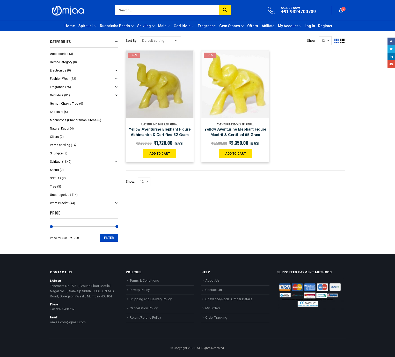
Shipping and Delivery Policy (151, 299)
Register (325, 26)
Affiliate (268, 26)
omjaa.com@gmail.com (68, 322)
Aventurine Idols (153, 124)
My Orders (213, 308)
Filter (109, 238)
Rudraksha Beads (115, 26)
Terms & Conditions (144, 280)
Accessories (59, 54)
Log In (310, 26)
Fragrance (207, 26)
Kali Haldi (56, 112)
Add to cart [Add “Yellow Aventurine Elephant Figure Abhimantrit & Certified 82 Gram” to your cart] (159, 153)
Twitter (391, 49)
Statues (55, 178)
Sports (54, 170)
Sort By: (131, 40)
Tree (53, 186)
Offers (252, 26)
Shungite (56, 153)
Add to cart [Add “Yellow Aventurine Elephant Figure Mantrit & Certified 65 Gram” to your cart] (235, 153)
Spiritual (85, 26)
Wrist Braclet (59, 203)
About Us (212, 280)
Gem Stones (229, 26)
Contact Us (213, 290)
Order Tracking (216, 317)
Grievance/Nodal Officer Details (228, 299)
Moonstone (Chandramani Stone (73, 120)
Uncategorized (60, 195)
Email (391, 64)
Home (69, 26)
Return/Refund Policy (145, 317)
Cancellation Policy (144, 308)
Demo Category (61, 62)
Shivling (144, 26)
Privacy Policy (140, 290)
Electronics (58, 70)
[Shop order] (160, 40)
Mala (162, 26)
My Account (288, 26)
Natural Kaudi (59, 128)
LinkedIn (391, 56)
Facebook (391, 41)
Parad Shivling (60, 145)
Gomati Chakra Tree (64, 103)
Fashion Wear (60, 79)
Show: (311, 40)
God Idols (182, 26)
